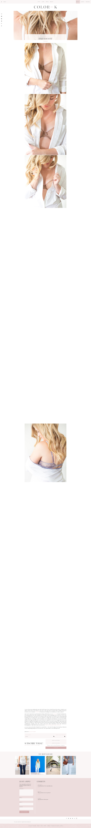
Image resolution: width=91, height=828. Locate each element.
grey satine (54, 724)
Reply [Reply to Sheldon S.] (39, 787)
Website (21, 806)
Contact (49, 825)
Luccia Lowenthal (32, 731)
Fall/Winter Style (46, 36)
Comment (21, 788)
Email (21, 802)
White (26, 736)
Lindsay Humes (59, 825)
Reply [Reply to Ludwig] (39, 800)
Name (20, 797)
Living (43, 1)
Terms (45, 825)
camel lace (59, 724)
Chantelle (37, 711)
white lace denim (48, 724)
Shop (42, 825)
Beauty (51, 1)
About (38, 825)
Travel (47, 1)
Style (39, 1)
